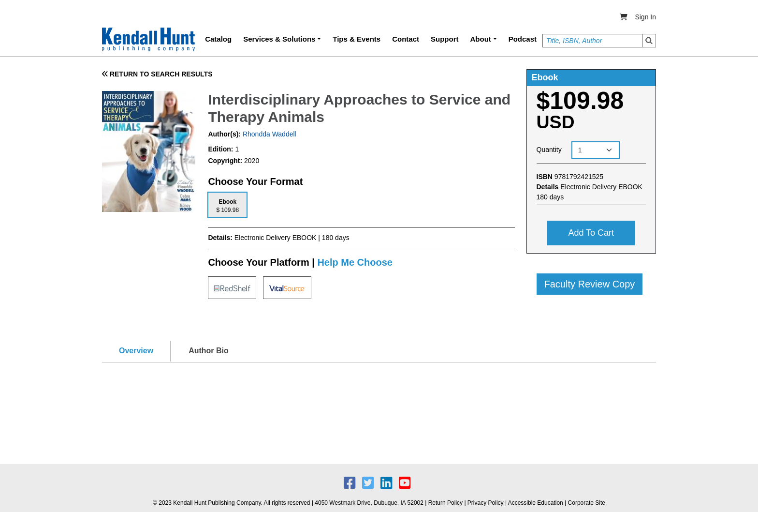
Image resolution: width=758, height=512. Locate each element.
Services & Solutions (279, 39)
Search (649, 40)
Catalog (218, 39)
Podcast (523, 39)
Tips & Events (356, 39)
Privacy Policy (485, 502)
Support (445, 39)
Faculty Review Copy (589, 284)
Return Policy (445, 502)
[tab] (227, 205)
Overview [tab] (136, 350)
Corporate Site (586, 502)
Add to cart (591, 233)
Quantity (549, 149)
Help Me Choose (355, 262)
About (480, 39)
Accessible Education (535, 502)
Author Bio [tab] (209, 350)
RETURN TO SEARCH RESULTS (157, 74)
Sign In (645, 17)
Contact (405, 39)
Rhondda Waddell (268, 134)
